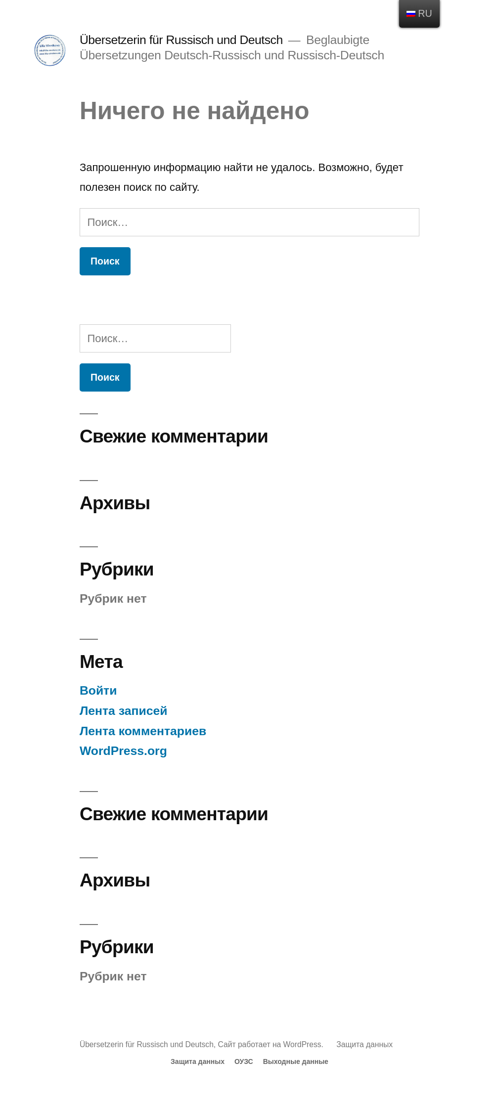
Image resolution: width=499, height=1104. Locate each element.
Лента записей (124, 710)
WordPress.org (123, 750)
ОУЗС (243, 1061)
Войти (98, 690)
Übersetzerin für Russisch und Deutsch (181, 39)
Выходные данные (295, 1061)
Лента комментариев (143, 731)
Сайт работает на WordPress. (272, 1044)
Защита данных (364, 1044)
